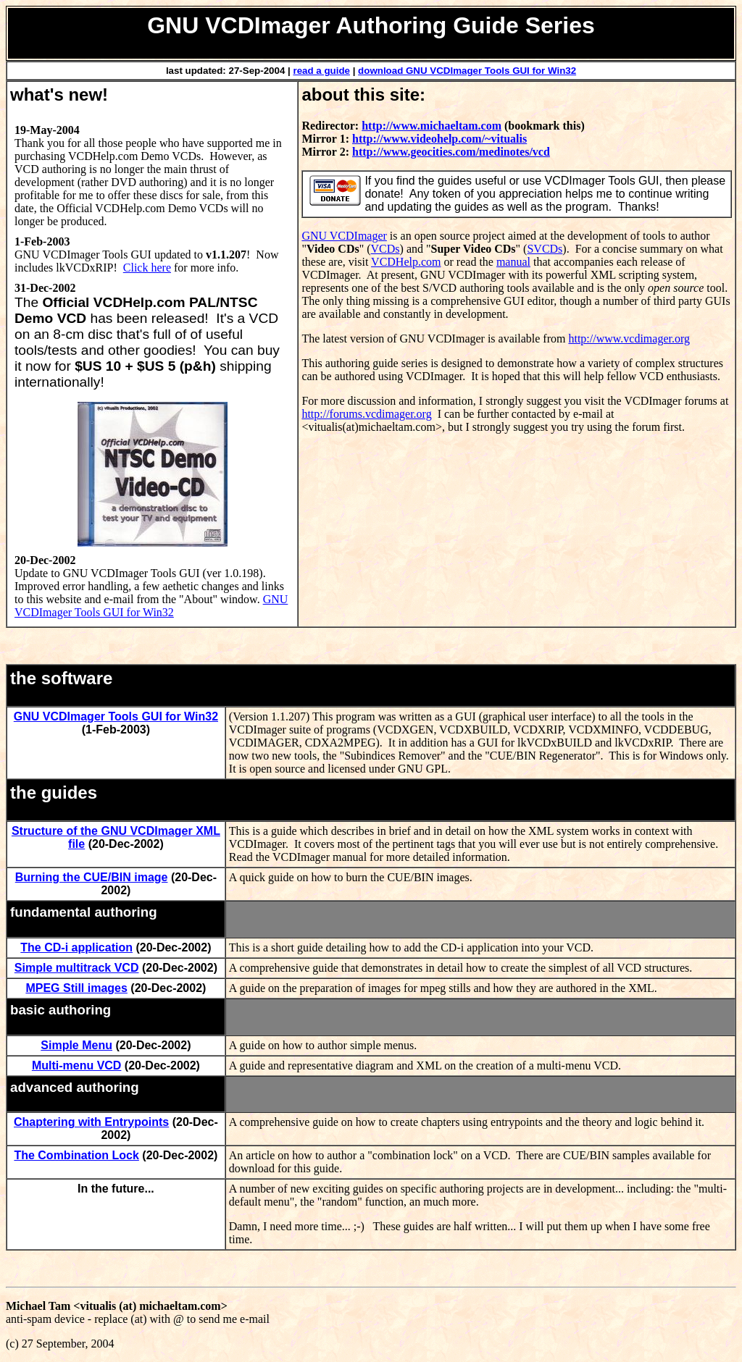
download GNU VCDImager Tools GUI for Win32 (467, 70)
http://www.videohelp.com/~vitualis (439, 139)
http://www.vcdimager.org (629, 338)
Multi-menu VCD (77, 1065)
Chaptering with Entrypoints (91, 1122)
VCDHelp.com (406, 262)
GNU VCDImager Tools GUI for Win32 (151, 605)
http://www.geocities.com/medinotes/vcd (451, 152)
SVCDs (544, 249)
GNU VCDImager (343, 236)
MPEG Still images (76, 988)
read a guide (321, 70)
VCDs (385, 249)
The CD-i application (76, 947)
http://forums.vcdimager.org (366, 414)
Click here (147, 267)
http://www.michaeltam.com (431, 125)
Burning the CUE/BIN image (91, 877)
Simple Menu (76, 1045)
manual (513, 262)
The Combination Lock (76, 1155)
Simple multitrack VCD (76, 968)
